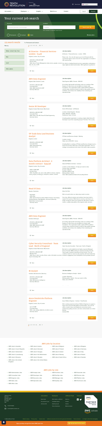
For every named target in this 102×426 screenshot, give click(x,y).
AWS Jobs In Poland (79, 354)
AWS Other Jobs (13, 383)
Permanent (13, 35)
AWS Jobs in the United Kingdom (15, 361)
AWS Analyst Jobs (35, 373)
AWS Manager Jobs (57, 378)
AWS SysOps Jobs (57, 381)
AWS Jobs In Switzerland (15, 352)
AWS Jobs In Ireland (57, 352)
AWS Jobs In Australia (15, 346)
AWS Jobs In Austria (36, 346)
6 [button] (36, 45)
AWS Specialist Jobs (36, 381)
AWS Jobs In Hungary (36, 352)
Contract (23, 35)
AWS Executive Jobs (36, 378)
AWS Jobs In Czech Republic (17, 349)
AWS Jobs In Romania (15, 357)
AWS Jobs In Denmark (36, 349)
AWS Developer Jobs (36, 375)
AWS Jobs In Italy (79, 352)
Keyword (9, 23)
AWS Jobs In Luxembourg (16, 354)
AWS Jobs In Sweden (80, 357)
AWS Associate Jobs (79, 373)
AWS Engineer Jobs (14, 378)
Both (32, 35)
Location (45, 23)
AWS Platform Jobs (79, 378)
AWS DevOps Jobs (57, 375)
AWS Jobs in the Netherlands (38, 354)
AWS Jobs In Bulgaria (80, 346)
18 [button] (39, 45)
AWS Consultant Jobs (14, 375)
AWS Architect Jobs (57, 373)
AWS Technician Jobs (80, 381)
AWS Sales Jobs (13, 381)
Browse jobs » (91, 35)
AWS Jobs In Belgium (58, 346)
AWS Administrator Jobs (15, 373)
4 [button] (33, 45)
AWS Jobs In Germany (80, 349)
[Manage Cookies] (4, 422)
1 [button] (28, 45)
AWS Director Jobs (79, 375)
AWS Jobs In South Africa (59, 357)
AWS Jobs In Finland (58, 349)
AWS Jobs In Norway (58, 354)
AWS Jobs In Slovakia (36, 357)
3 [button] (31, 45)
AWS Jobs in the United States (38, 360)
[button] (27, 45)
